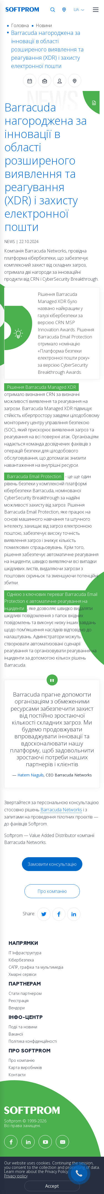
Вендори (17, 1007)
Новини (44, 25)
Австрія (65, 10)
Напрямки (23, 943)
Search (52, 10)
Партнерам (25, 984)
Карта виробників (25, 1067)
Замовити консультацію (52, 864)
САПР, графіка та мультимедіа (36, 967)
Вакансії (16, 1034)
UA (76, 9)
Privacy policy (15, 1176)
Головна (20, 25)
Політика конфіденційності (33, 1041)
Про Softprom (29, 1051)
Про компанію (52, 891)
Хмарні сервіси (22, 974)
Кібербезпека (21, 960)
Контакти (17, 1074)
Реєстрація (19, 1000)
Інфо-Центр (26, 1017)
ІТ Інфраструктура (25, 952)
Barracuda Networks (61, 810)
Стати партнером (25, 993)
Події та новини (23, 1026)
